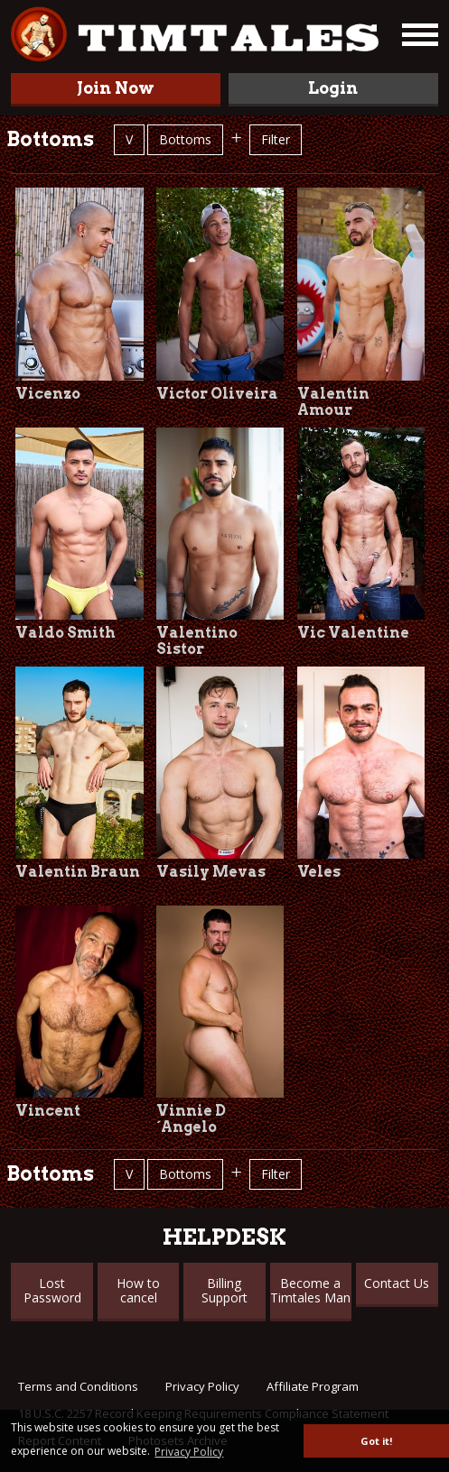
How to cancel (138, 1290)
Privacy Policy (202, 1386)
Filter (275, 139)
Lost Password (52, 1290)
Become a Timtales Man (310, 1290)
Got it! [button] (376, 1441)
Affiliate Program (313, 1386)
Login (333, 87)
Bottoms (185, 139)
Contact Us (396, 1283)
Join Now (115, 87)
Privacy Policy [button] (188, 1451)
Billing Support (224, 1290)
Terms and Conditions (78, 1386)
